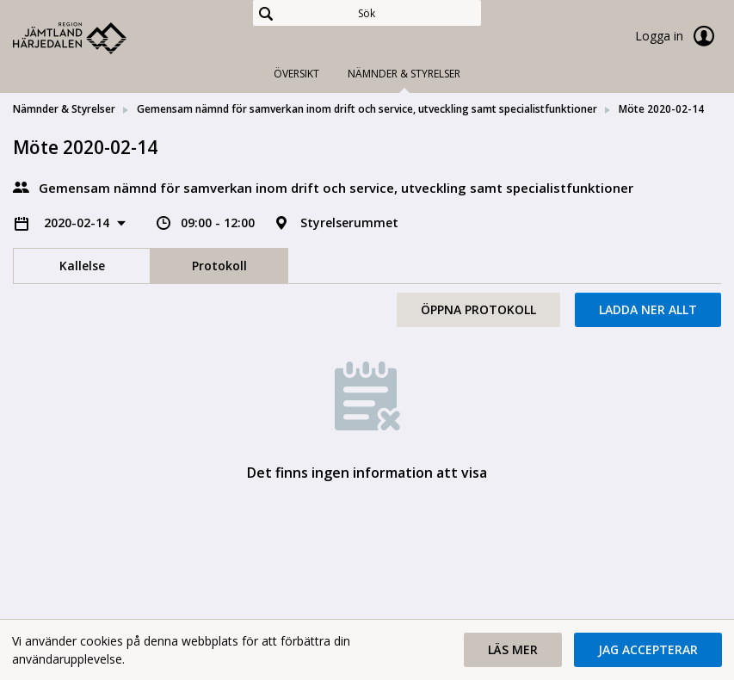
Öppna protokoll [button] (478, 309)
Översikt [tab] (296, 73)
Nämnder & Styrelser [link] (64, 109)
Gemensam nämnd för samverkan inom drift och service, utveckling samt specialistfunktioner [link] (367, 109)
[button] (513, 650)
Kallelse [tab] (82, 265)
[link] (99, 38)
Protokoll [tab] (219, 265)
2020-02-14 (78, 222)
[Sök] (366, 13)
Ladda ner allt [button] (648, 309)
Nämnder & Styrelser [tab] (404, 73)
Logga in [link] (678, 36)
